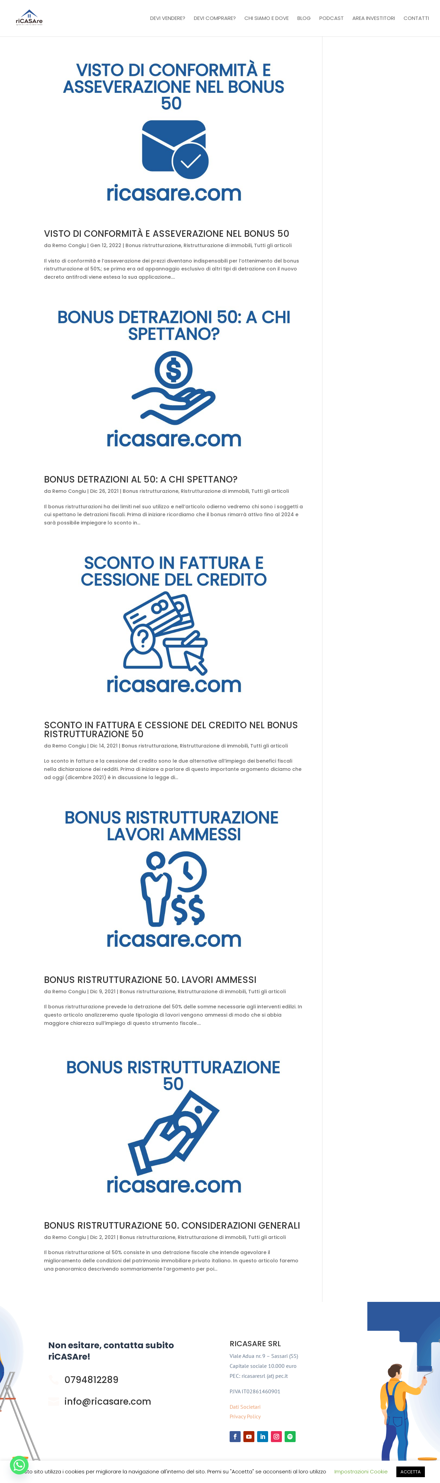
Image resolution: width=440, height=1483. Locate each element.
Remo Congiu (69, 245)
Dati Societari (245, 1406)
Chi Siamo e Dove (266, 19)
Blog (304, 19)
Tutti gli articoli (273, 245)
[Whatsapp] (19, 1465)
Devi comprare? (215, 19)
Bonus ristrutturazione (153, 245)
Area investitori (373, 19)
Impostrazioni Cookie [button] (361, 1471)
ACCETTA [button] (410, 1472)
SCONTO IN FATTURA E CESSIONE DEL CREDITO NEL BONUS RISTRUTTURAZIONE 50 (171, 729)
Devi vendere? (167, 19)
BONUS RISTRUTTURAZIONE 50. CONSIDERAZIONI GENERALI (172, 1225)
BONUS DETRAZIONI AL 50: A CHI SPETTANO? (141, 479)
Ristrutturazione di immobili (218, 245)
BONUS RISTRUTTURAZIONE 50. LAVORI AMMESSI (150, 980)
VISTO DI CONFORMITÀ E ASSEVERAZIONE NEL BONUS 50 (166, 234)
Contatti (416, 19)
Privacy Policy (245, 1416)
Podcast (331, 19)
